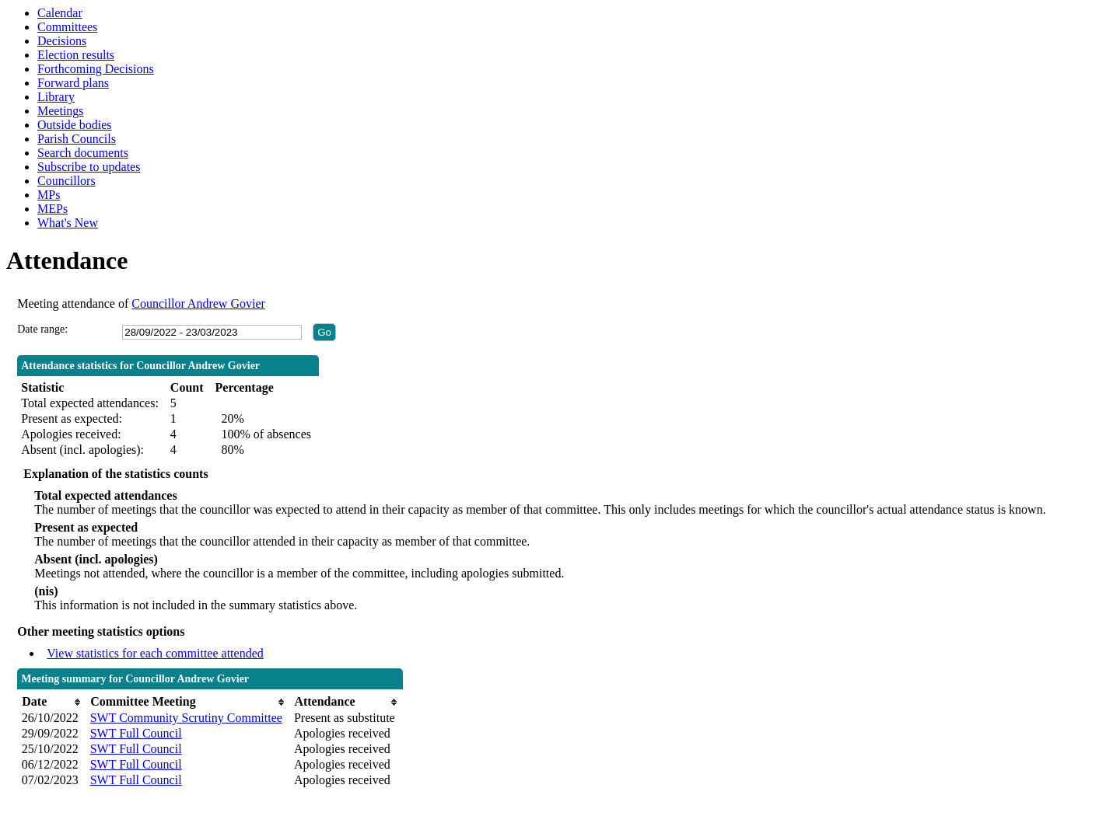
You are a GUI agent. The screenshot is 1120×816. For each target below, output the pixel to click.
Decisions (61, 40)
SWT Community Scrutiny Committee (186, 717)
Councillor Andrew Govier (198, 303)
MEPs (52, 208)
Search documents (82, 152)
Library (56, 96)
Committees (67, 26)
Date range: (42, 329)
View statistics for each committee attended (155, 653)
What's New (67, 222)
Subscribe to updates (88, 166)
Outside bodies (74, 124)
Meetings (60, 110)
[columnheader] (52, 702)
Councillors (66, 180)
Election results (75, 54)
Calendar (59, 12)
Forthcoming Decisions (95, 68)
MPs (48, 194)
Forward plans (73, 82)
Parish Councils (76, 138)
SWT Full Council (136, 733)
